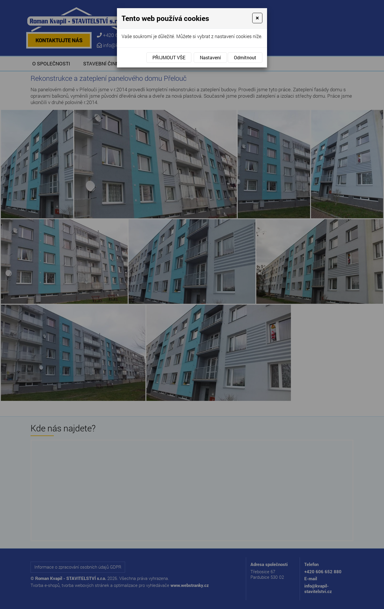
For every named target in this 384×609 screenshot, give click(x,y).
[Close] (257, 18)
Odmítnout (245, 57)
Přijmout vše (168, 57)
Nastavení (210, 57)
